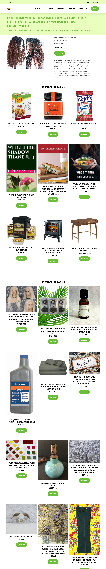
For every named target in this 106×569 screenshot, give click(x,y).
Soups (81, 9)
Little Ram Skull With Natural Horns (21, 536)
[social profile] (14, 2)
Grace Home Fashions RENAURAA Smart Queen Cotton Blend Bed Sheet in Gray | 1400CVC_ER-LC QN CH (53, 386)
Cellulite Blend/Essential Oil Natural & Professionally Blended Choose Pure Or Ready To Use (84, 329)
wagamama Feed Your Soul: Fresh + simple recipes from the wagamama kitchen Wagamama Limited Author (84, 186)
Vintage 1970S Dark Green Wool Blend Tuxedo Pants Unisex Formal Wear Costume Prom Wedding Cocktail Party (84, 560)
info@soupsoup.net (92, 2)
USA (84, 2)
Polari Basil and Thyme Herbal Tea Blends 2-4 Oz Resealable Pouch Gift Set (53, 331)
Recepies (51, 9)
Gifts (44, 9)
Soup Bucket (61, 9)
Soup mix (73, 38)
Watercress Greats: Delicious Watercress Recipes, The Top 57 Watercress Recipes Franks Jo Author (53, 189)
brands (37, 9)
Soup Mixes (73, 9)
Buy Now (60, 53)
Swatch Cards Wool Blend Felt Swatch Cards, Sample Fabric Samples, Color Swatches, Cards (22, 465)
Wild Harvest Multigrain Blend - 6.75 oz (21, 124)
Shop (95, 9)
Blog (88, 9)
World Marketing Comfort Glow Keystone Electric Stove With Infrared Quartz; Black (53, 250)
